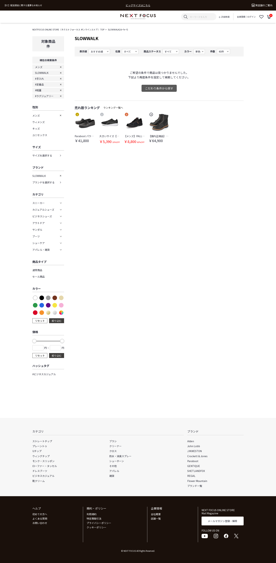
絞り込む (57, 320)
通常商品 (37, 270)
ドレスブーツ (39, 471)
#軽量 (38, 90)
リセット (40, 320)
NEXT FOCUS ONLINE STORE (138, 17)
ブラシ (113, 441)
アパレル (114, 471)
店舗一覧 (156, 518)
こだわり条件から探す (159, 88)
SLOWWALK (41, 73)
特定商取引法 (94, 518)
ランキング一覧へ (113, 107)
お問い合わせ (39, 523)
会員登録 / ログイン (246, 16)
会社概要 (156, 514)
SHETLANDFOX (196, 471)
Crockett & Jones (197, 456)
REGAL (191, 476)
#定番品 (39, 84)
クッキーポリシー (96, 527)
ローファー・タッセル (44, 466)
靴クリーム (38, 481)
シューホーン (116, 461)
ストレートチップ (42, 441)
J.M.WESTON (194, 451)
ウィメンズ (38, 122)
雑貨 (111, 476)
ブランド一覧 (194, 486)
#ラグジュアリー (44, 96)
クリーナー (115, 446)
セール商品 (38, 276)
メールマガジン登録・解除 (222, 521)
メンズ (38, 67)
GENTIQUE (193, 466)
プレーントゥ (39, 446)
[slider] (34, 341)
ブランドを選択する (43, 182)
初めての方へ (39, 514)
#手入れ (39, 78)
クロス (113, 451)
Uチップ (37, 451)
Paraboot (192, 461)
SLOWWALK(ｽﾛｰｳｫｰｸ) (118, 29)
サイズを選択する (42, 155)
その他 (113, 466)
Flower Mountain (197, 481)
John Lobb (193, 446)
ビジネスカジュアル (43, 476)
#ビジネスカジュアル (44, 374)
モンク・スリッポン (43, 461)
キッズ (36, 128)
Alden (190, 441)
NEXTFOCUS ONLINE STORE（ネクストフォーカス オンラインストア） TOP (68, 29)
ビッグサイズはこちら (138, 5)
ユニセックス (39, 135)
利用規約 (91, 514)
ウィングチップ (41, 456)
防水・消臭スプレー (120, 456)
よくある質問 (39, 518)
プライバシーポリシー (99, 523)
